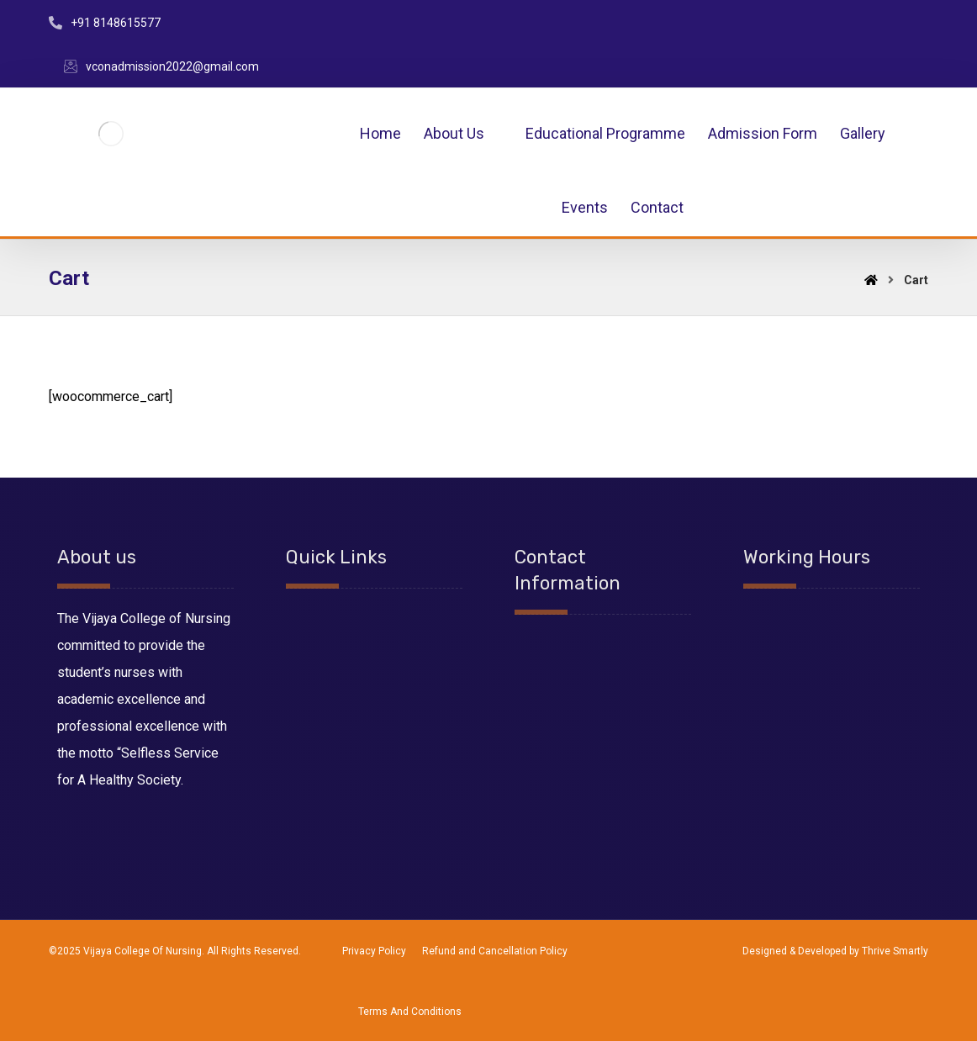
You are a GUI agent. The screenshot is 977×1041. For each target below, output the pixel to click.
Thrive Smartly (895, 951)
